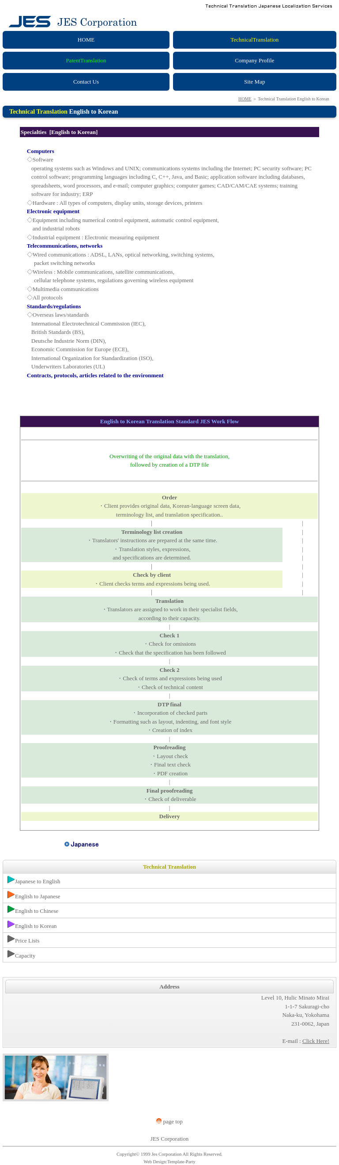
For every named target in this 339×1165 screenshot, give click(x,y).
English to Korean (32, 924)
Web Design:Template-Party (169, 1161)
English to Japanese (34, 895)
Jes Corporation (166, 1154)
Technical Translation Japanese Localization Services (270, 6)
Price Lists (23, 939)
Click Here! (315, 1041)
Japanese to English (34, 880)
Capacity (21, 954)
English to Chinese (33, 909)
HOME (244, 98)
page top (169, 1121)
